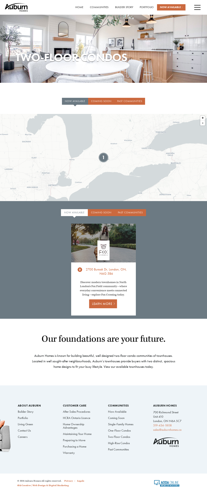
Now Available (117, 412)
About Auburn (29, 405)
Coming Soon (116, 418)
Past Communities (118, 449)
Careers (22, 437)
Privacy (68, 480)
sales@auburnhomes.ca (167, 430)
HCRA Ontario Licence (76, 418)
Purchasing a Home (75, 446)
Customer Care (75, 405)
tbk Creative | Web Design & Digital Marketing (43, 485)
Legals (80, 480)
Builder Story (25, 412)
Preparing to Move (74, 440)
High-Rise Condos (119, 443)
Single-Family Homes (121, 424)
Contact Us (24, 430)
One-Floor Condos (119, 430)
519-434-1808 (162, 425)
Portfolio (23, 418)
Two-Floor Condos (119, 437)
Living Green (25, 424)
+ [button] (203, 118)
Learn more (102, 303)
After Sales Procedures (76, 412)
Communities (118, 405)
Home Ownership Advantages (73, 426)
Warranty (69, 453)
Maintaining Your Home (77, 434)
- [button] (203, 123)
